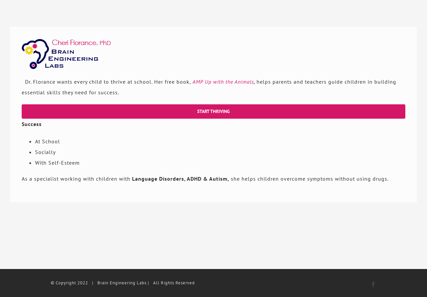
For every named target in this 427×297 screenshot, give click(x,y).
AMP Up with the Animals (223, 81)
